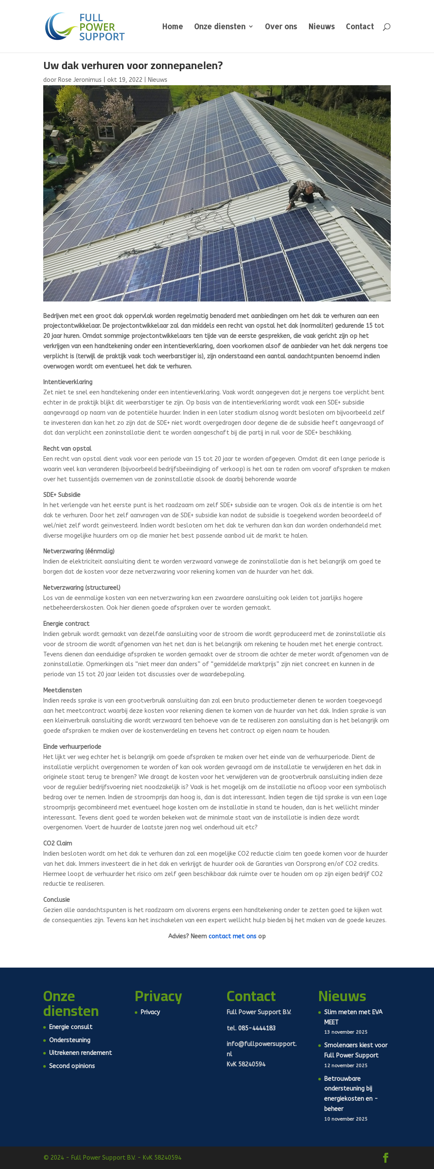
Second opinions (72, 1066)
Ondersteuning (69, 1040)
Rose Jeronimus (80, 80)
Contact (360, 27)
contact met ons (232, 936)
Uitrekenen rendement (80, 1053)
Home (172, 27)
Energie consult (70, 1027)
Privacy (150, 1012)
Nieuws (321, 27)
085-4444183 (257, 1028)
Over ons (281, 27)
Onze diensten (219, 27)
